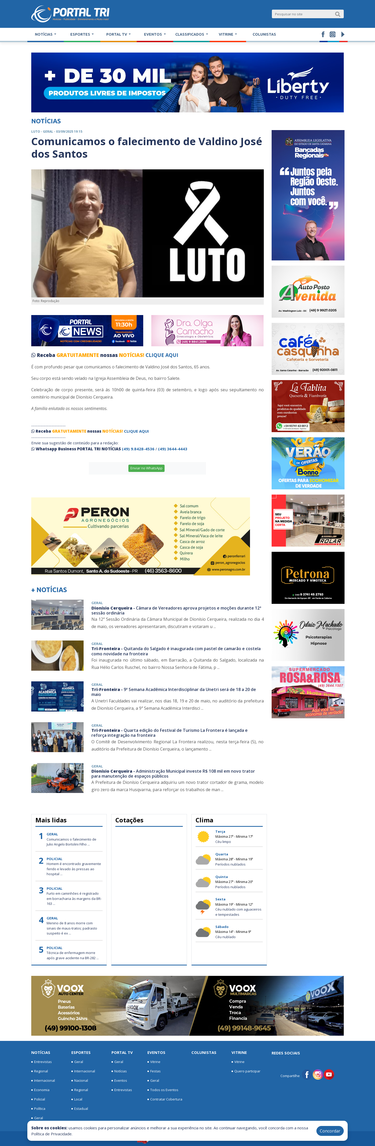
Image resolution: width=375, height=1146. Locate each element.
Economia (40, 1090)
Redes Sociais (286, 1052)
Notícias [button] (44, 34)
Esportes (81, 1052)
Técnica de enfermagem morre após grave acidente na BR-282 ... (73, 955)
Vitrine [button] (226, 34)
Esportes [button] (80, 34)
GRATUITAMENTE (78, 355)
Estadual (79, 1108)
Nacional (79, 1080)
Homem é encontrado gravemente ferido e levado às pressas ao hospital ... (74, 868)
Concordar (330, 1131)
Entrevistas (41, 1062)
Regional (39, 1071)
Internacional (43, 1080)
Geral (37, 1118)
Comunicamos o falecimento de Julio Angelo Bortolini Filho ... (71, 842)
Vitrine (153, 1062)
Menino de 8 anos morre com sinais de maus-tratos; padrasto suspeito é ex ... (72, 928)
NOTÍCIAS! (131, 355)
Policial (38, 1099)
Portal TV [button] (117, 34)
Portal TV (122, 1052)
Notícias (40, 1052)
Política (38, 1108)
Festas (154, 1071)
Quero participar (246, 1071)
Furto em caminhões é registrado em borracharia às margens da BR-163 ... (74, 898)
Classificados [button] (190, 34)
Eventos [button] (153, 34)
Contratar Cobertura (164, 1099)
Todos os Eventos (162, 1090)
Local (76, 1099)
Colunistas (264, 34)
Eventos (119, 1080)
